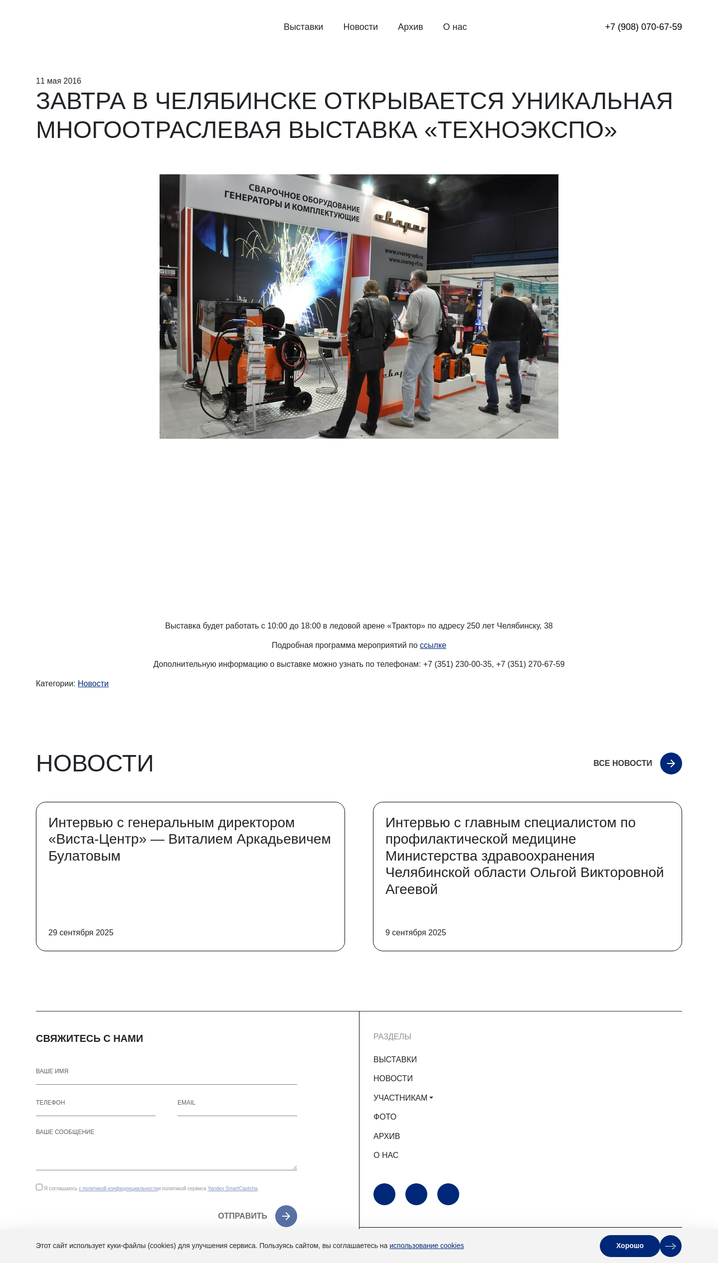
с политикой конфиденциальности (118, 1188)
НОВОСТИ (393, 1078)
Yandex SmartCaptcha (232, 1188)
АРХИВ (386, 1136)
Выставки (304, 27)
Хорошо (630, 1246)
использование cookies (426, 1246)
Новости (360, 27)
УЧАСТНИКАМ (400, 1098)
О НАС (385, 1155)
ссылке (433, 645)
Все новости (622, 763)
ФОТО (384, 1117)
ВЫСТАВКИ (395, 1059)
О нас (455, 27)
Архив (410, 27)
